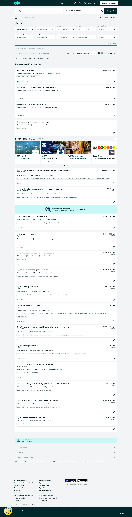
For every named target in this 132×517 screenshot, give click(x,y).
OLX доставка (43, 500)
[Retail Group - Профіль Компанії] (104, 152)
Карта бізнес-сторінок (46, 488)
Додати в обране (107, 18)
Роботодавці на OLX (46, 495)
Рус (71, 3)
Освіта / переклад (28, 53)
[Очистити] (102, 11)
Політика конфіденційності (23, 495)
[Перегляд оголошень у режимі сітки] (102, 53)
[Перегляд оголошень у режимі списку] (99, 53)
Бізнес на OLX (18, 488)
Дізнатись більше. (71, 510)
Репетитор (40, 58)
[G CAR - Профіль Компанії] (53, 152)
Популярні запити (45, 490)
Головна (17, 53)
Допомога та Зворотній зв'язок (25, 483)
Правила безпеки (45, 480)
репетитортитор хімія (27, 441)
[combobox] (40, 11)
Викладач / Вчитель (21, 58)
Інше (47, 58)
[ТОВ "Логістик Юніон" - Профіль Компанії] (78, 152)
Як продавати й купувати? (48, 498)
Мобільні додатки (20, 480)
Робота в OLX (43, 493)
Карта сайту (43, 483)
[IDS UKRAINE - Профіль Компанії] (27, 152)
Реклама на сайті (19, 498)
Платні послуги (19, 485)
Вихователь (32, 58)
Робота (21, 53)
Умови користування (21, 493)
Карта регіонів (44, 485)
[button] (80, 3)
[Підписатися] (113, 81)
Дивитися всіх (40, 139)
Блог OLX (17, 490)
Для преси (17, 500)
